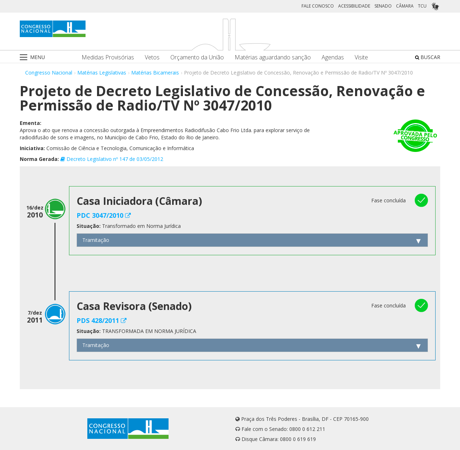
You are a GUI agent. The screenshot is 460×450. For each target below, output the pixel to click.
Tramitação (95, 240)
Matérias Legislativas (101, 72)
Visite (361, 57)
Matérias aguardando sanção (273, 57)
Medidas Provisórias (108, 57)
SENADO (383, 6)
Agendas (333, 57)
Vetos (152, 57)
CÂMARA (405, 6)
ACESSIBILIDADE (354, 6)
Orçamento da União (197, 57)
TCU (422, 6)
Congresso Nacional (48, 72)
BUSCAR (427, 57)
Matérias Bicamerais (155, 72)
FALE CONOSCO (318, 6)
